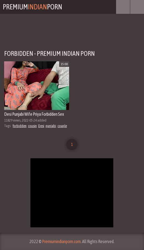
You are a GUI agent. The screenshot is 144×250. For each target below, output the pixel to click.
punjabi (51, 126)
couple (62, 126)
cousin (32, 126)
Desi (41, 126)
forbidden (20, 126)
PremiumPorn (32, 7)
